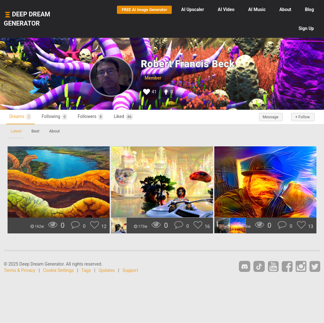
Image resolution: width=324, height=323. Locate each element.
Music (256, 9)
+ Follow (301, 117)
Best (38, 131)
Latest (16, 131)
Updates (107, 270)
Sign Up (306, 28)
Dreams (22, 117)
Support (130, 270)
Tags (86, 270)
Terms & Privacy (19, 270)
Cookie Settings (58, 270)
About (285, 9)
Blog (309, 9)
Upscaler (192, 9)
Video (226, 9)
